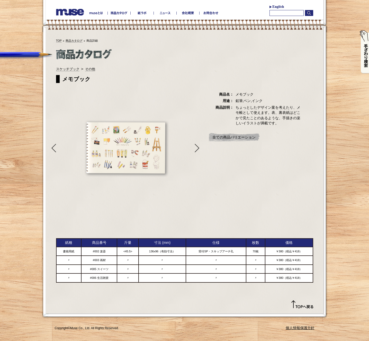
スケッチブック (67, 69)
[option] (125, 147)
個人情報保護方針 (300, 328)
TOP (59, 40)
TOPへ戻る (302, 304)
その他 (90, 69)
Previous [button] (52, 148)
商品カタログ (74, 40)
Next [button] (198, 148)
